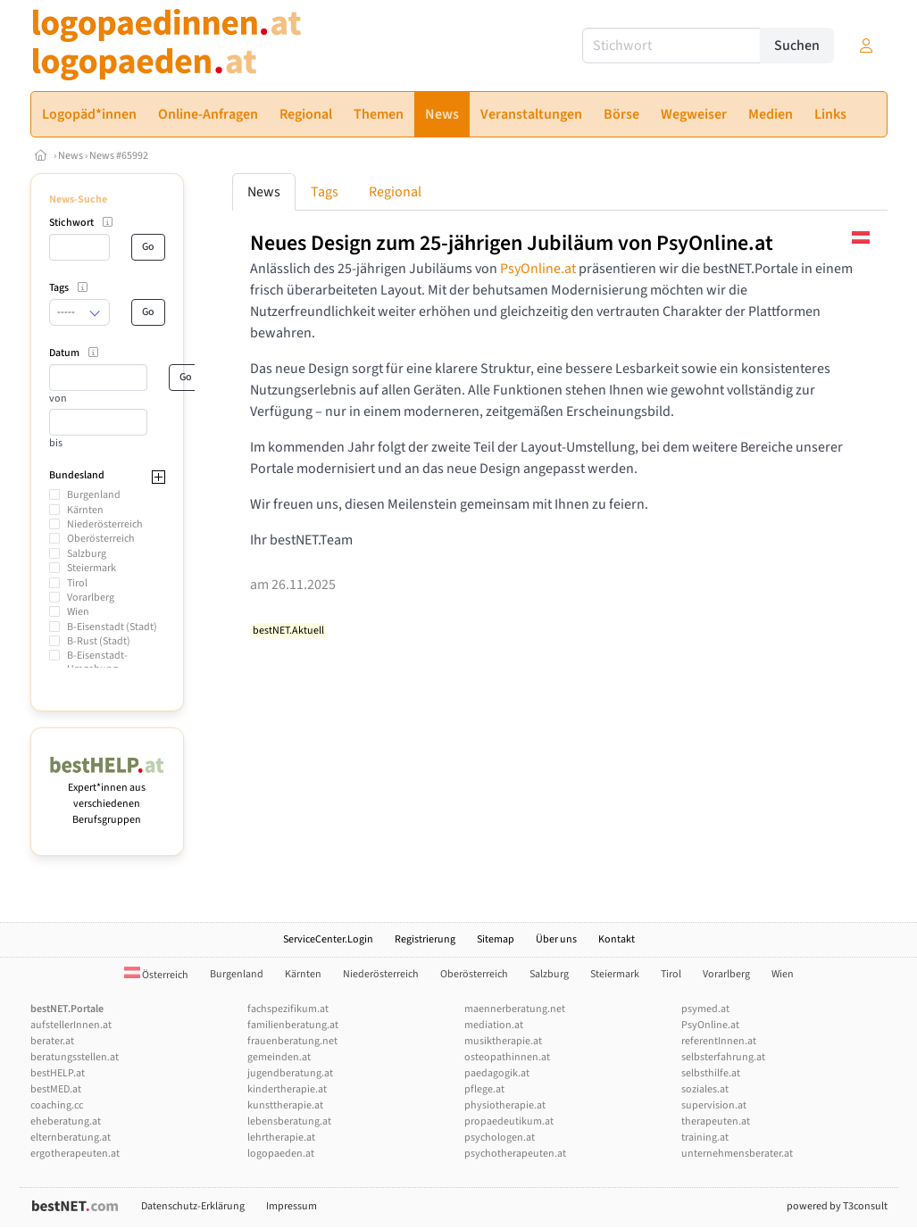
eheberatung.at (65, 1121)
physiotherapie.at (505, 1105)
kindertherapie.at (287, 1089)
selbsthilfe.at (710, 1073)
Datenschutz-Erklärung (193, 1206)
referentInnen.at (718, 1041)
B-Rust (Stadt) (98, 641)
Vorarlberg (90, 597)
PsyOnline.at (538, 268)
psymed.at (705, 1009)
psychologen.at (499, 1137)
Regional (395, 192)
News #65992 (118, 155)
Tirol (77, 583)
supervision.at (713, 1105)
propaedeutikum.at (509, 1121)
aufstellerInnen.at (71, 1025)
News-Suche (78, 199)
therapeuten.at (715, 1121)
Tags (324, 192)
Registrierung (425, 939)
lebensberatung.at (289, 1121)
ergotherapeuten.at (75, 1153)
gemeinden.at (279, 1057)
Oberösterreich (101, 538)
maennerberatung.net (514, 1009)
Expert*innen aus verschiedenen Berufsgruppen (107, 795)
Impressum (291, 1206)
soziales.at (705, 1089)
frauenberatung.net (292, 1041)
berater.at (52, 1041)
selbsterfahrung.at (723, 1057)
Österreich (156, 975)
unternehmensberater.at (737, 1153)
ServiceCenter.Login (328, 939)
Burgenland (94, 494)
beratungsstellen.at (74, 1057)
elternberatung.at (70, 1137)
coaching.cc (56, 1105)
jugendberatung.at (290, 1073)
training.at (705, 1137)
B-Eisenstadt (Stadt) (112, 627)
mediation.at (493, 1025)
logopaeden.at (280, 1153)
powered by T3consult (837, 1206)
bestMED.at (55, 1089)
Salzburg (86, 553)
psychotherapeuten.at (515, 1153)
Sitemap (495, 939)
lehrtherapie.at (281, 1137)
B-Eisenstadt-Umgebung (97, 662)
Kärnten (85, 510)
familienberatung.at (292, 1025)
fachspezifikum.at (288, 1009)
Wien (78, 611)
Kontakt (616, 939)
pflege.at (484, 1089)
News (70, 155)
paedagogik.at (496, 1073)
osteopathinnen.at (507, 1057)
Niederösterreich (105, 524)
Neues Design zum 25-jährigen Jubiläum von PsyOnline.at (511, 243)
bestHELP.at (57, 1073)
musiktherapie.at (503, 1041)
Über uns (556, 939)
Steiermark (91, 568)
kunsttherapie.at (285, 1105)
